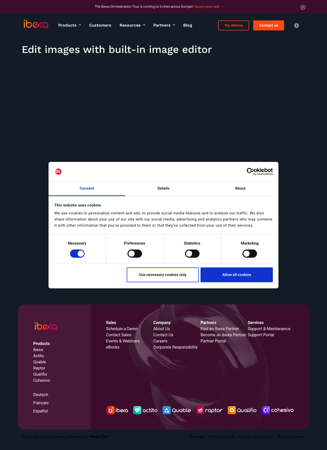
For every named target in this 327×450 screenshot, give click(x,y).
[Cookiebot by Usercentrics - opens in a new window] (250, 171)
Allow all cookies (236, 275)
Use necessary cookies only (162, 275)
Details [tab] (163, 188)
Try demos (234, 25)
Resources (131, 25)
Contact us (268, 25)
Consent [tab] (87, 188)
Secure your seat (206, 6)
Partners (162, 25)
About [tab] (240, 188)
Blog (187, 25)
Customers (100, 25)
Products (68, 25)
